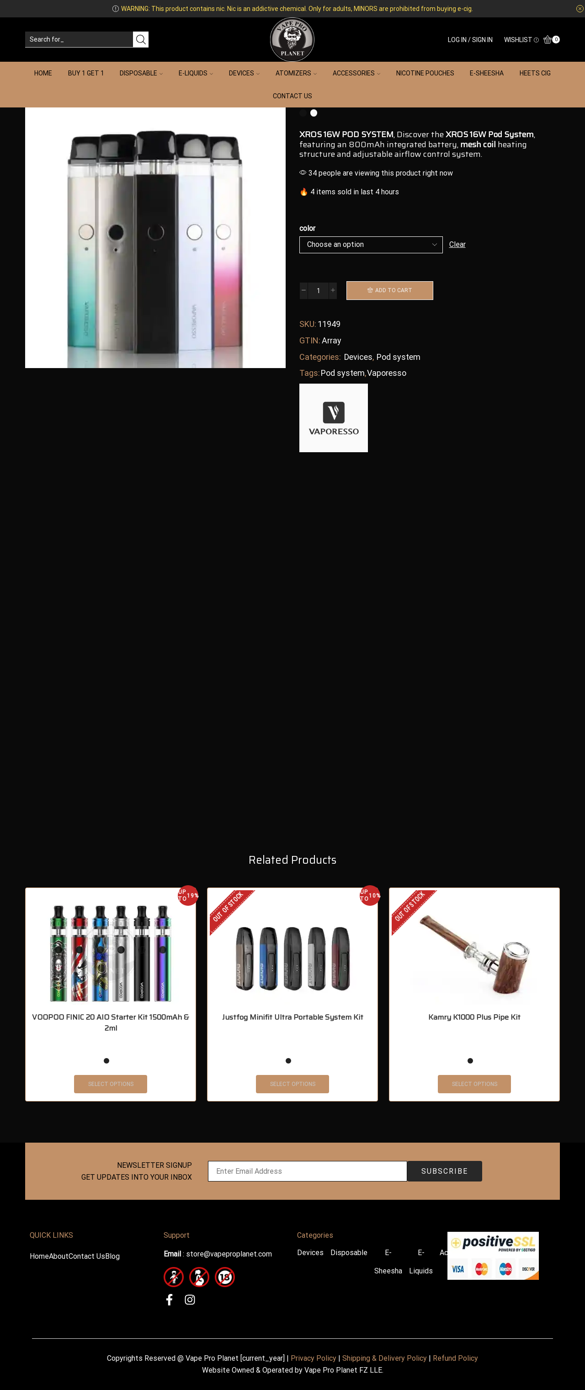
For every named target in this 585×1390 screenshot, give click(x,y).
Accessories (356, 73)
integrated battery (422, 144)
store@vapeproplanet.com (229, 1254)
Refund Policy (455, 1358)
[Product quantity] (318, 290)
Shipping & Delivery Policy (384, 1358)
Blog (112, 1256)
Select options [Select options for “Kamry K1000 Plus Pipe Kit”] (474, 1084)
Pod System (511, 134)
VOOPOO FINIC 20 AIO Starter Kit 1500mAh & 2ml (110, 1023)
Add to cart (393, 290)
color (307, 228)
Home (43, 73)
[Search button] (141, 39)
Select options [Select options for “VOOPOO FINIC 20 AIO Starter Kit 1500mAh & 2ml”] (110, 1084)
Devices (244, 73)
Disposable (141, 73)
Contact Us (292, 96)
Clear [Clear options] (457, 244)
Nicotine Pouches (425, 73)
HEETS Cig (535, 73)
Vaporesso (386, 373)
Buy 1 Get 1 (86, 73)
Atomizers (296, 73)
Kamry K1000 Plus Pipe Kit (474, 1017)
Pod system (398, 357)
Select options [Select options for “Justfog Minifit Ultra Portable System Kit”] (292, 1084)
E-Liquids (196, 73)
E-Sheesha (487, 73)
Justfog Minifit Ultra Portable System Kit (292, 1017)
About (59, 1256)
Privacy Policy (313, 1358)
